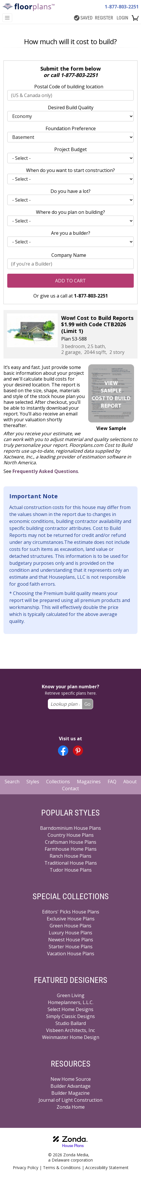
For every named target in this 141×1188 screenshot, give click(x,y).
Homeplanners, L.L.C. (70, 1002)
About (130, 781)
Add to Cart (70, 280)
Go (87, 704)
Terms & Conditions (62, 1167)
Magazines (89, 781)
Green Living (70, 995)
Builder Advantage (70, 1086)
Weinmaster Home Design (70, 1037)
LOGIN (122, 18)
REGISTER (104, 18)
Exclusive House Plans (71, 918)
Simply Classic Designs (70, 1016)
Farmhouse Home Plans (71, 849)
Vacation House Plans (70, 953)
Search (12, 781)
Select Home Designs (70, 1009)
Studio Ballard (70, 1023)
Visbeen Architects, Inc (70, 1030)
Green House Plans (70, 925)
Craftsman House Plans (70, 842)
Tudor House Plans (71, 870)
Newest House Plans (70, 939)
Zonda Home (71, 1107)
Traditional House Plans (70, 863)
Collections (58, 781)
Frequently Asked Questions (45, 471)
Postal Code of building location (68, 86)
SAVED (83, 18)
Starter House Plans (71, 946)
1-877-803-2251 (122, 6)
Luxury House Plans (70, 932)
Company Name (68, 255)
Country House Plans (71, 835)
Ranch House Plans (70, 856)
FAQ (112, 781)
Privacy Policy (25, 1167)
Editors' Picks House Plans (70, 912)
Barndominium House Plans (70, 828)
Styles (32, 781)
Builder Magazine (70, 1093)
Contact (70, 788)
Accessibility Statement (107, 1167)
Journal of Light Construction (70, 1100)
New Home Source (70, 1079)
